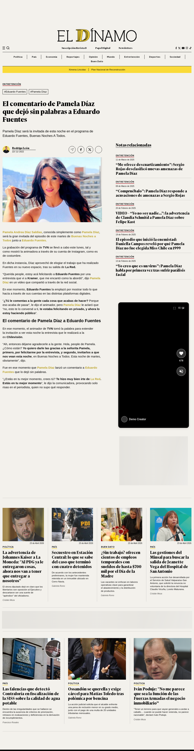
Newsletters (125, 48)
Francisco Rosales (11, 722)
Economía (51, 56)
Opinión (93, 56)
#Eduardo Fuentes (15, 91)
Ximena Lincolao (77, 69)
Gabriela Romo (58, 586)
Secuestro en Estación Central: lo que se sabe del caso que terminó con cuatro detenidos (72, 559)
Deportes (154, 56)
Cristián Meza (9, 600)
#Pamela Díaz (38, 91)
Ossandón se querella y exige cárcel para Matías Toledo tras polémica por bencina (96, 693)
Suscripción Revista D (74, 48)
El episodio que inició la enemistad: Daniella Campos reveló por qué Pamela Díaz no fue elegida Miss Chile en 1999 (150, 243)
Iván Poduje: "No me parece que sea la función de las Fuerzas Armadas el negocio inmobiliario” (159, 696)
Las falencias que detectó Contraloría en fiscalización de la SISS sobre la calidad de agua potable (31, 696)
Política (18, 56)
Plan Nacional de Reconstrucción (108, 69)
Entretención (132, 56)
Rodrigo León (20, 148)
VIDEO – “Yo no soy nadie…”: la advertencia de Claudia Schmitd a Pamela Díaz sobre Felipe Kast (152, 217)
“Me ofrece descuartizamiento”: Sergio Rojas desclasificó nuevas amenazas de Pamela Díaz (150, 169)
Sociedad (175, 56)
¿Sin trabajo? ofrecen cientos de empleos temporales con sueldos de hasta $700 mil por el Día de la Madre (121, 564)
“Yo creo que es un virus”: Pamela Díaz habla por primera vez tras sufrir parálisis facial (150, 270)
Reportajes (72, 56)
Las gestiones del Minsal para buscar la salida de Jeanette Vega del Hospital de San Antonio (169, 561)
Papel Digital (102, 48)
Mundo (111, 56)
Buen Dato (97, 61)
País (34, 56)
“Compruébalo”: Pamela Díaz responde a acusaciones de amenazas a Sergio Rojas (151, 193)
